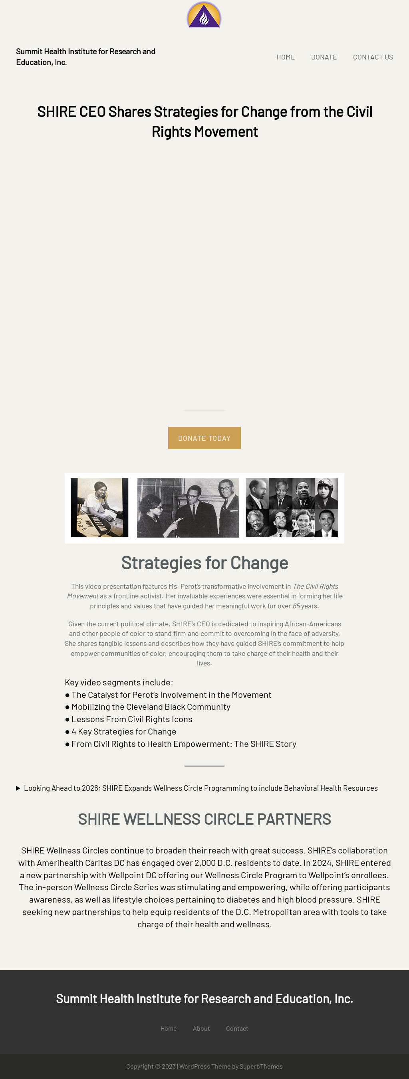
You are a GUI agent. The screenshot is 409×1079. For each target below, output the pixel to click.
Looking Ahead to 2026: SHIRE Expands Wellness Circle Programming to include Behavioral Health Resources (201, 787)
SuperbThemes (261, 1066)
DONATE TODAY (204, 438)
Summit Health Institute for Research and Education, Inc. (204, 998)
